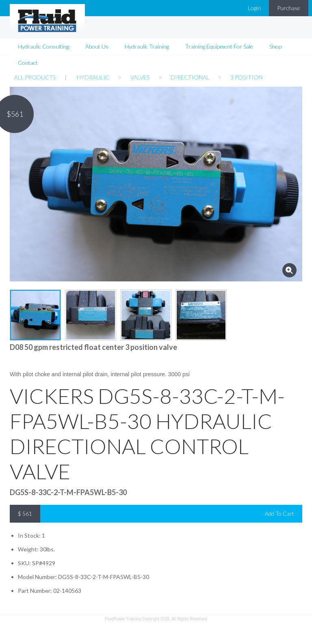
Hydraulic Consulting (43, 46)
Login (254, 7)
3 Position (246, 77)
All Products (35, 77)
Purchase (288, 7)
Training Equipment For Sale (219, 46)
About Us (96, 46)
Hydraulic (93, 77)
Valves (140, 77)
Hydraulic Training (147, 46)
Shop (275, 46)
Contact (28, 62)
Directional (190, 77)
